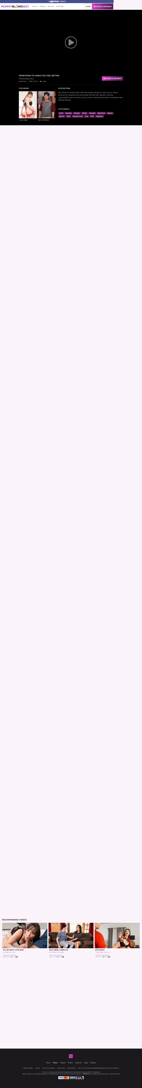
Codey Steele (99, 952)
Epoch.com (32, 1074)
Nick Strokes (43, 120)
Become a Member (112, 78)
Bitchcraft (100, 950)
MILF (68, 116)
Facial (61, 113)
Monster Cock (78, 116)
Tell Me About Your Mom (13, 950)
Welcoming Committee (58, 950)
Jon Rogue (6, 952)
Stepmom (99, 116)
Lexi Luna (23, 120)
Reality (84, 113)
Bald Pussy (101, 113)
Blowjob (77, 113)
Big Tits (61, 116)
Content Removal (115, 1074)
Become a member (103, 6)
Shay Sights (60, 952)
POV (92, 116)
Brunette (69, 113)
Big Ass (110, 113)
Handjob (92, 113)
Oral (86, 116)
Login (88, 6)
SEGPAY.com (86, 1074)
